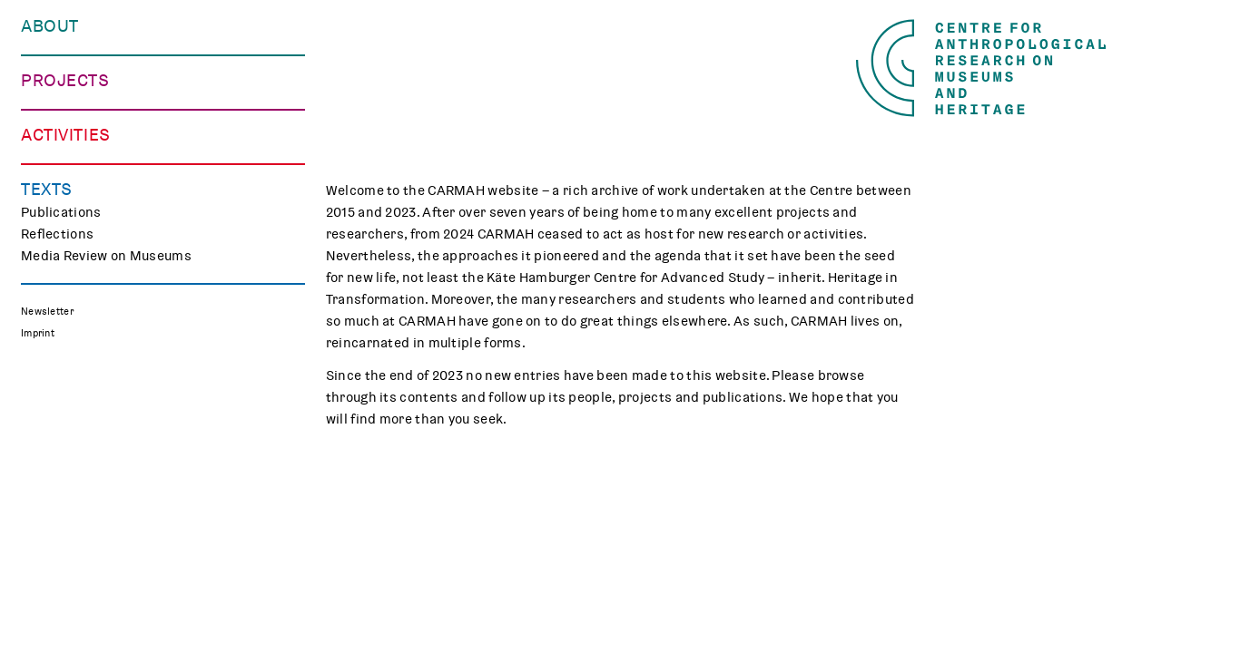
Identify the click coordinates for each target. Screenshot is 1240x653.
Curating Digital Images (95, 274)
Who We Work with (80, 92)
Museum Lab (61, 499)
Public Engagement (82, 455)
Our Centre (56, 49)
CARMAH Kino (65, 521)
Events (43, 433)
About (50, 26)
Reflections (57, 616)
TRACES (46, 252)
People (42, 71)
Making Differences (83, 230)
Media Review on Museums (106, 638)
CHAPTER (51, 296)
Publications (61, 594)
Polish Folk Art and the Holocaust (127, 339)
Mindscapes (60, 317)
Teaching (49, 477)
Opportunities (66, 114)
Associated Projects (86, 361)
